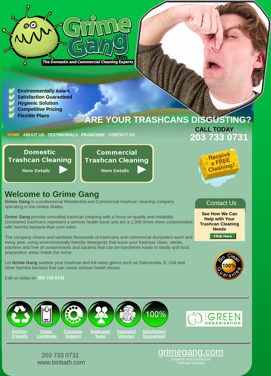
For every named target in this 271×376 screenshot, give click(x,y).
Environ (19, 331)
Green (46, 331)
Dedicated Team (100, 334)
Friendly (20, 336)
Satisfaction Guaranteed (154, 334)
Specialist (126, 331)
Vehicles (126, 336)
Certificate (47, 336)
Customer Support (73, 334)
